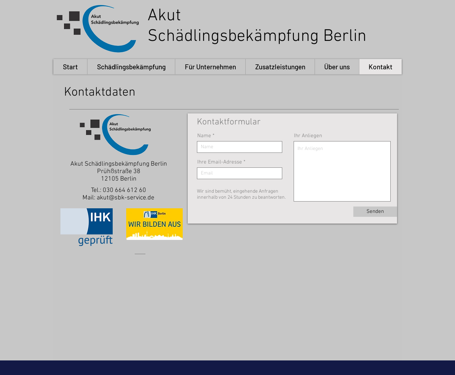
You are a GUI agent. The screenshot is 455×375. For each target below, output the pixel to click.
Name (204, 136)
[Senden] (375, 212)
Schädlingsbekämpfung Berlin (257, 36)
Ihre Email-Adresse (219, 162)
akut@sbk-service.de (125, 198)
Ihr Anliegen (308, 136)
